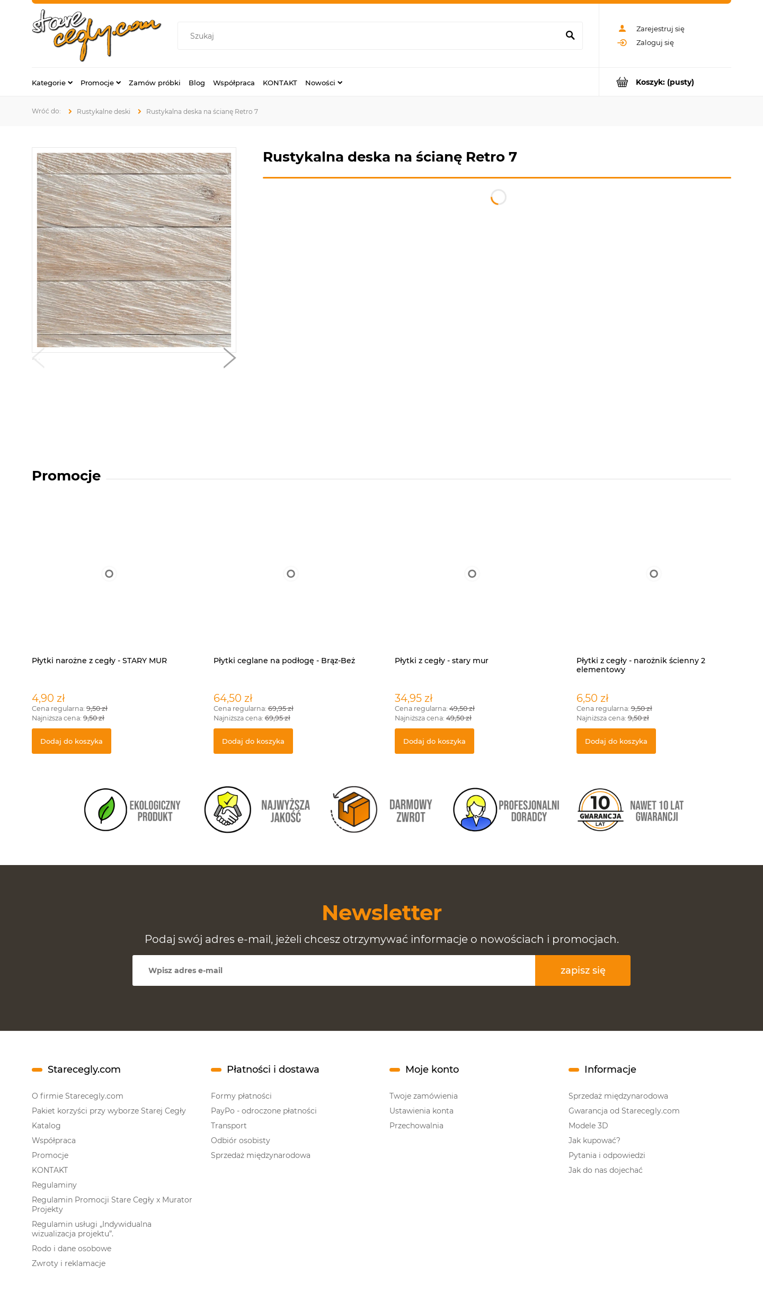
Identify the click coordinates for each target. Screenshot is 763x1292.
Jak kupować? (594, 1140)
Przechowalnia (416, 1125)
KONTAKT (50, 1170)
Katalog (46, 1125)
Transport (229, 1125)
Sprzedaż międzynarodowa (260, 1155)
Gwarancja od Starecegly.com (624, 1111)
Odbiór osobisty (240, 1140)
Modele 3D (588, 1125)
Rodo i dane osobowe (71, 1248)
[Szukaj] (570, 36)
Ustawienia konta (421, 1111)
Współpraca (54, 1140)
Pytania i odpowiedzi (607, 1155)
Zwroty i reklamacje (68, 1263)
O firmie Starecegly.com (77, 1096)
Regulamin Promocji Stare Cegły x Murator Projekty (112, 1204)
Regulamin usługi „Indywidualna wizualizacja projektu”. (92, 1228)
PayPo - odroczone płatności (264, 1111)
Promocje (50, 1155)
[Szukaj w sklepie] (370, 36)
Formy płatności (241, 1096)
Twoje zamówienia (423, 1096)
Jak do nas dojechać (606, 1170)
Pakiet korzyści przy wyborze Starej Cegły (109, 1111)
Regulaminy (54, 1185)
